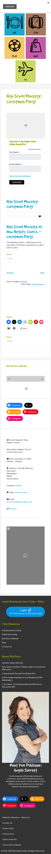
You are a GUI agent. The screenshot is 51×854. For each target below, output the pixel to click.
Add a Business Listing (11, 630)
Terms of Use (8, 834)
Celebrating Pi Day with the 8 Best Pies (18, 673)
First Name (14, 152)
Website (13, 508)
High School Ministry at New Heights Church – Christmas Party (24, 231)
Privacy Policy (8, 828)
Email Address (16, 164)
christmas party (38, 284)
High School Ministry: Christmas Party (22, 204)
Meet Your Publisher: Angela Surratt (25, 768)
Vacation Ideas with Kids (12, 663)
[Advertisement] (26, 302)
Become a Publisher (10, 638)
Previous (10, 272)
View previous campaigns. (20, 176)
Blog (4, 642)
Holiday (24, 281)
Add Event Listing (9, 634)
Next (42, 272)
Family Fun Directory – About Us (16, 817)
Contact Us (7, 646)
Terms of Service (9, 839)
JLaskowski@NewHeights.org (19, 502)
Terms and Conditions (11, 845)
